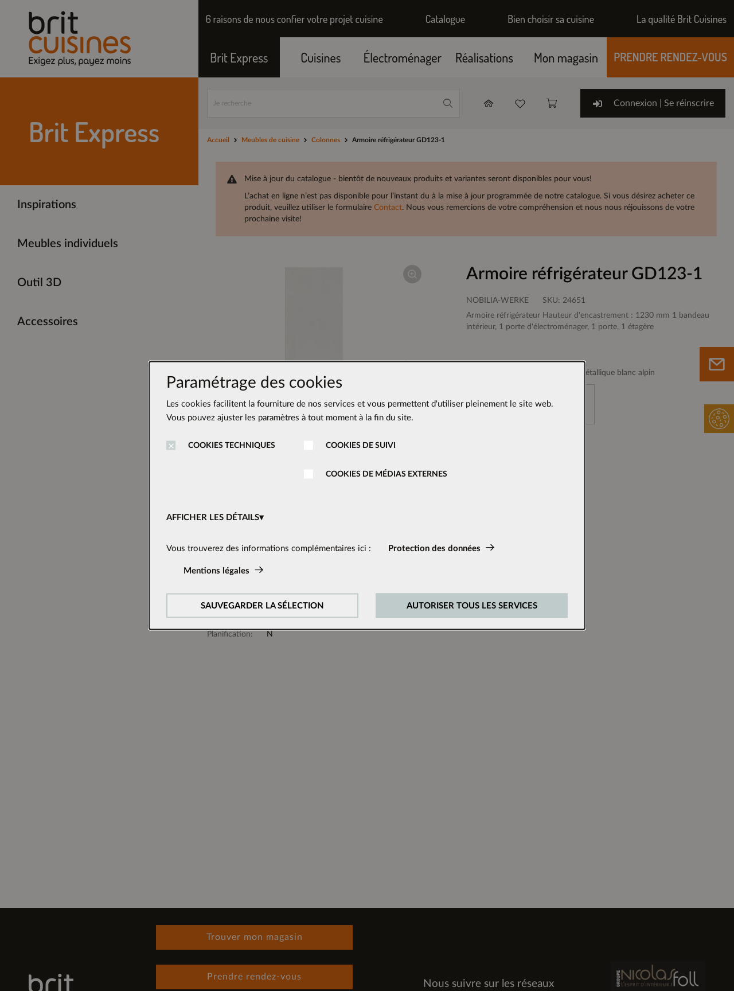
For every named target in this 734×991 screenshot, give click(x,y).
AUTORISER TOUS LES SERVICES (472, 606)
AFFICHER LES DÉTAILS (212, 517)
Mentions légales (216, 571)
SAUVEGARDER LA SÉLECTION (262, 606)
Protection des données (434, 548)
